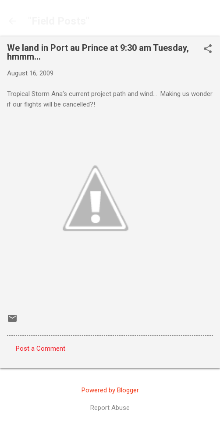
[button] (207, 49)
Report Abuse (110, 408)
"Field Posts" (58, 21)
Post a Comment (40, 348)
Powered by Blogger (110, 390)
